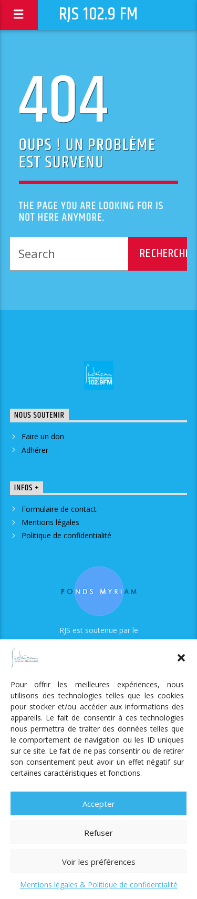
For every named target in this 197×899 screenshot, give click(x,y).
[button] (181, 658)
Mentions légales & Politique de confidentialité (99, 885)
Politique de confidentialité (66, 535)
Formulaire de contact (59, 509)
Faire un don (43, 436)
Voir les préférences (99, 861)
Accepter (98, 803)
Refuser (98, 832)
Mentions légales (50, 522)
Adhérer (35, 450)
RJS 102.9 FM (99, 14)
